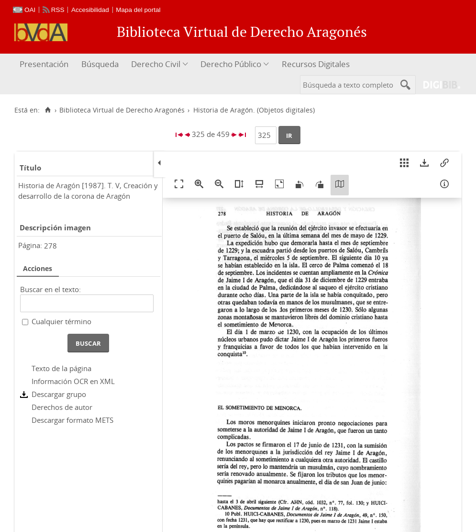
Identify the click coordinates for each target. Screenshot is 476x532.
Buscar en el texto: (50, 289)
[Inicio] (48, 110)
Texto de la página (61, 368)
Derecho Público (230, 63)
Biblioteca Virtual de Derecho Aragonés (122, 110)
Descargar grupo (59, 394)
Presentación (44, 63)
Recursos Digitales (316, 63)
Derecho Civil (155, 63)
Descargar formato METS (72, 420)
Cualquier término (61, 321)
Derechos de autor (62, 407)
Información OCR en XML (73, 381)
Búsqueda (100, 63)
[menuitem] (45, 64)
